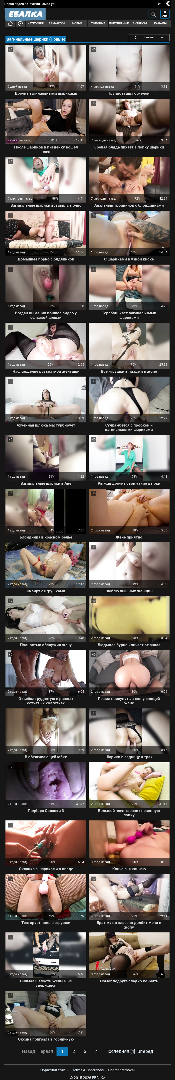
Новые (77, 23)
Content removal (121, 1070)
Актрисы (140, 23)
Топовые (98, 23)
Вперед (145, 1051)
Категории (36, 23)
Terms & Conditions (88, 1070)
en (160, 4)
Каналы (160, 23)
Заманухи (57, 23)
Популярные (119, 23)
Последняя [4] (120, 1051)
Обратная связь (54, 1070)
